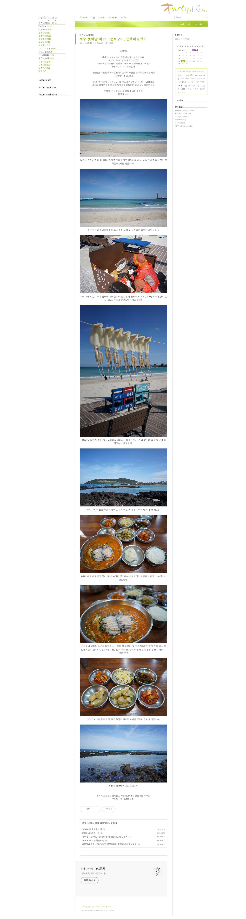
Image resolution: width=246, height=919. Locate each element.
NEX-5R (193, 78)
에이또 (188, 71)
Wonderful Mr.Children (184, 110)
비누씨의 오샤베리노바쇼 (94, 873)
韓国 (42, 71)
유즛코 (199, 78)
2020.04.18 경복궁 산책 (92, 829)
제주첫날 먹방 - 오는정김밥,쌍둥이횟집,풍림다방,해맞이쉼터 (109, 844)
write (109, 907)
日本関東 (44, 65)
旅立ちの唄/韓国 (86, 35)
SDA (183, 92)
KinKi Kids (198, 75)
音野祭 (180, 75)
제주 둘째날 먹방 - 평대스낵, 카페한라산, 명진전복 (105, 837)
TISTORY (111, 910)
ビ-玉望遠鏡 (46, 55)
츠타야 (188, 89)
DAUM (96, 910)
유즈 (192, 75)
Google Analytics (182, 116)
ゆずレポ (44, 42)
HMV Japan (180, 123)
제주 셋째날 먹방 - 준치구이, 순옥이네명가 (113, 38)
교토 (182, 78)
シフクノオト (47, 48)
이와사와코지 (197, 85)
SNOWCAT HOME (183, 113)
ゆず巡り (44, 45)
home (83, 907)
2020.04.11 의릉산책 (90, 833)
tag (89, 907)
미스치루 (187, 85)
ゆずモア (45, 39)
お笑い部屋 (45, 52)
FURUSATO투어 (198, 71)
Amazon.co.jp (181, 120)
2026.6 (195, 50)
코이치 (202, 89)
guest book (95, 907)
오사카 (190, 82)
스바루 (195, 89)
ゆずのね (45, 29)
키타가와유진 (199, 82)
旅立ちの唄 (46, 58)
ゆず (180, 85)
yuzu (179, 92)
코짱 (183, 89)
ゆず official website (183, 126)
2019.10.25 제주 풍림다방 (93, 840)
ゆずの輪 (181, 71)
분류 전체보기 (47, 23)
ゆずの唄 (45, 36)
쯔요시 (186, 75)
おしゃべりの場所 (182, 39)
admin (103, 907)
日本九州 (44, 68)
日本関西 (45, 62)
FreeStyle (45, 26)
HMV (186, 78)
